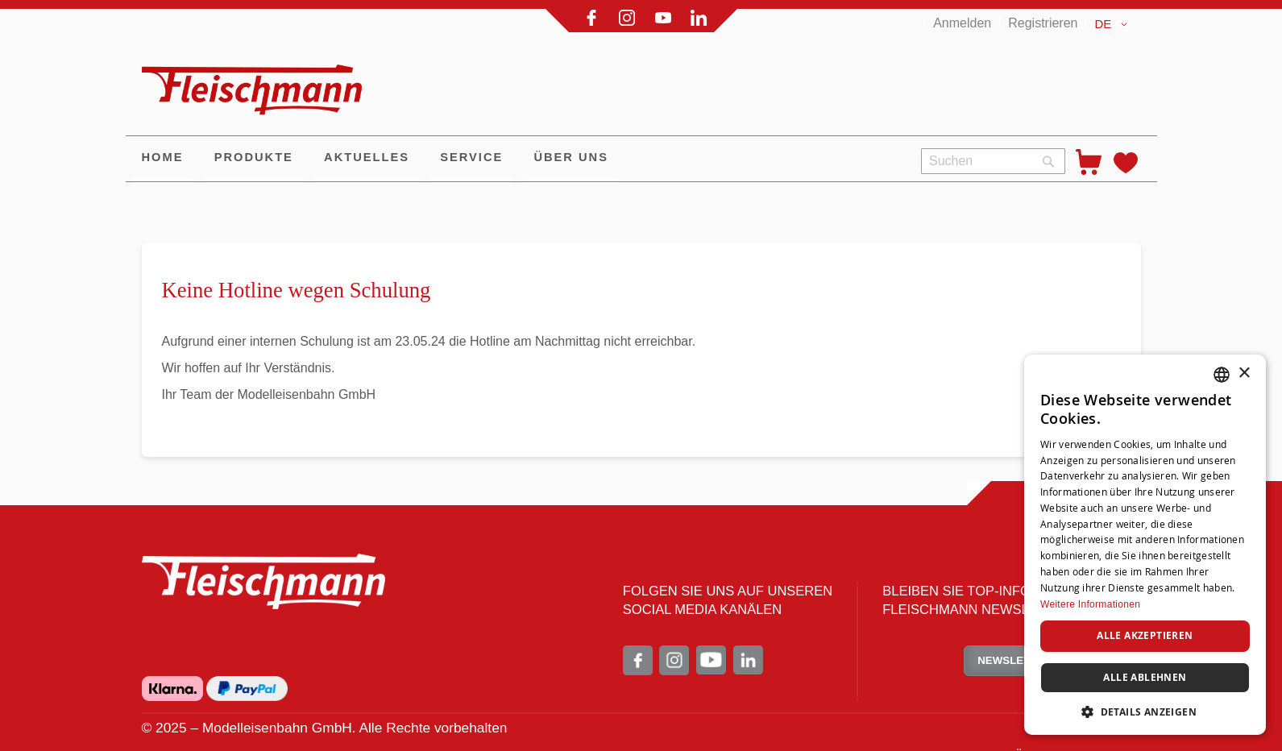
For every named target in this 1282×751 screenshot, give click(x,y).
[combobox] (993, 161)
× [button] (1244, 373)
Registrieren (1042, 23)
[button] (1113, 24)
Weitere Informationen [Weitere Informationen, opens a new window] (1090, 604)
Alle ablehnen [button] (1144, 677)
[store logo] (258, 83)
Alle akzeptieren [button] (1145, 635)
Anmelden (962, 23)
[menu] (517, 158)
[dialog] (1145, 545)
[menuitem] (162, 158)
